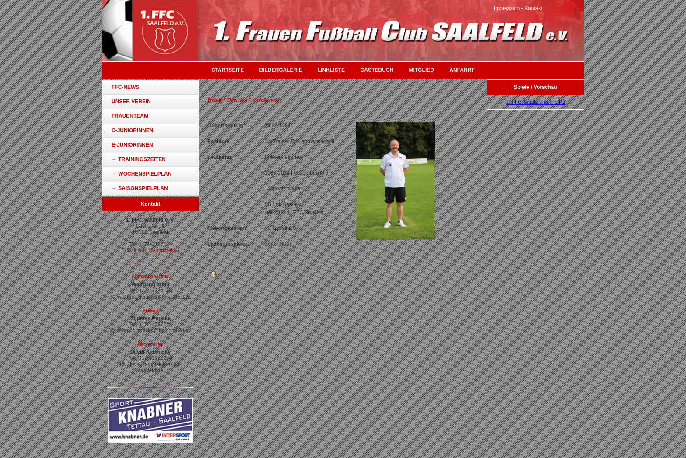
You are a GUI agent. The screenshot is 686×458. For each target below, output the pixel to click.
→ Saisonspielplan (140, 188)
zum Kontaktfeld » (159, 250)
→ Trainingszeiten (139, 159)
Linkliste (331, 70)
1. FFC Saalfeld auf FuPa (535, 102)
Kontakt (533, 8)
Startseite (227, 70)
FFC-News (125, 87)
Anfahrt (461, 70)
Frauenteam (130, 116)
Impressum (507, 8)
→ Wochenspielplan (142, 174)
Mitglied (421, 70)
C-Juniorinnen (132, 130)
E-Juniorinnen (132, 145)
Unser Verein (131, 102)
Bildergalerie (280, 70)
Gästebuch (376, 70)
